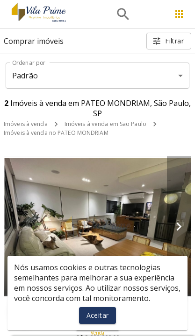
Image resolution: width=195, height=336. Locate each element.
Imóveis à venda (26, 124)
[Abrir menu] (179, 14)
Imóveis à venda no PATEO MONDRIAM (56, 133)
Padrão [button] (25, 75)
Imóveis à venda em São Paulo (105, 124)
